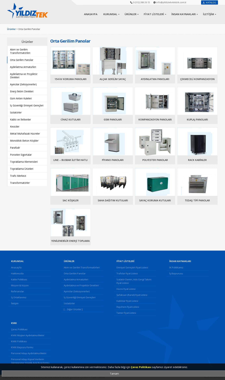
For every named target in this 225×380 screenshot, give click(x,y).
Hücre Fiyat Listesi (126, 288)
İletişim (14, 303)
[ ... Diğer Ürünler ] (73, 309)
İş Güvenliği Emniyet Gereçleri (79, 297)
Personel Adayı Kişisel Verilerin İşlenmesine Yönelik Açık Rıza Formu (30, 361)
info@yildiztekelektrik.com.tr (171, 2)
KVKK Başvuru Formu (22, 347)
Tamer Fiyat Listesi (126, 312)
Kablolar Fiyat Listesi (127, 300)
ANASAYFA (90, 14)
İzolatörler (69, 303)
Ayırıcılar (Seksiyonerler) (76, 291)
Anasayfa (16, 267)
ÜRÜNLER (130, 14)
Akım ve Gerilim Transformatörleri (82, 267)
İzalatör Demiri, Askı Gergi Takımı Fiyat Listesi (134, 281)
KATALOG (211, 2)
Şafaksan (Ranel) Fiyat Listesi (132, 294)
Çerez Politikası (19, 329)
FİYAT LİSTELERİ (154, 14)
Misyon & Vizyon (20, 285)
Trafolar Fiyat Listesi (127, 273)
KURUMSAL (110, 14)
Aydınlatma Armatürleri (76, 279)
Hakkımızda (17, 273)
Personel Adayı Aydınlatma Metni (28, 353)
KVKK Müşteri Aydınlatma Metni (27, 335)
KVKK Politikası (19, 341)
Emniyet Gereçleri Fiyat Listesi (132, 267)
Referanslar (17, 291)
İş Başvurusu (176, 273)
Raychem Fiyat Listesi (128, 306)
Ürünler (11, 29)
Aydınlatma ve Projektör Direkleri (81, 285)
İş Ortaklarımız (18, 297)
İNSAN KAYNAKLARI (183, 14)
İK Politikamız (176, 267)
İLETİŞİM (208, 14)
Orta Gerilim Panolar (75, 273)
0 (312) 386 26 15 (141, 2)
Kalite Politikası (19, 279)
